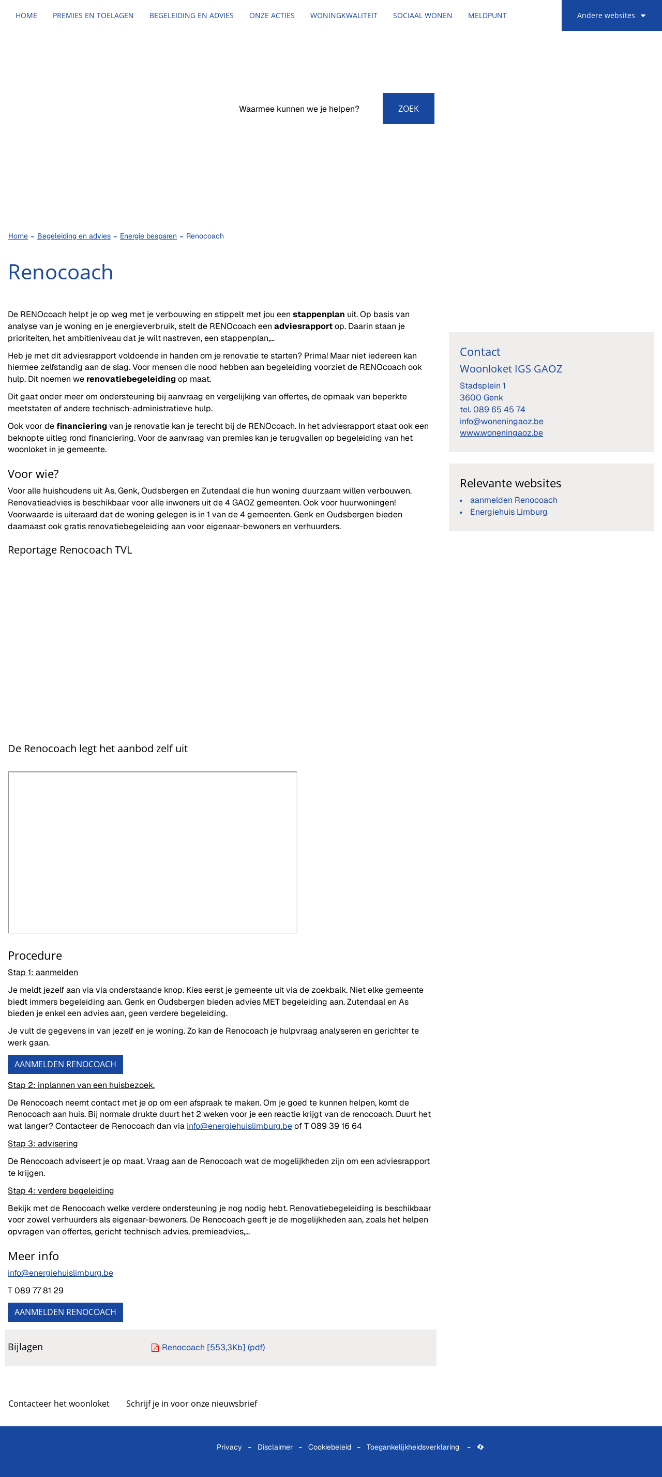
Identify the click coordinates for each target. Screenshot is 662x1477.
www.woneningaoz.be (501, 432)
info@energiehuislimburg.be (239, 1126)
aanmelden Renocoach (514, 500)
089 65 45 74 (499, 409)
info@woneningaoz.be (502, 421)
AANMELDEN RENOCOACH (65, 1064)
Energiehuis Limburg (509, 511)
